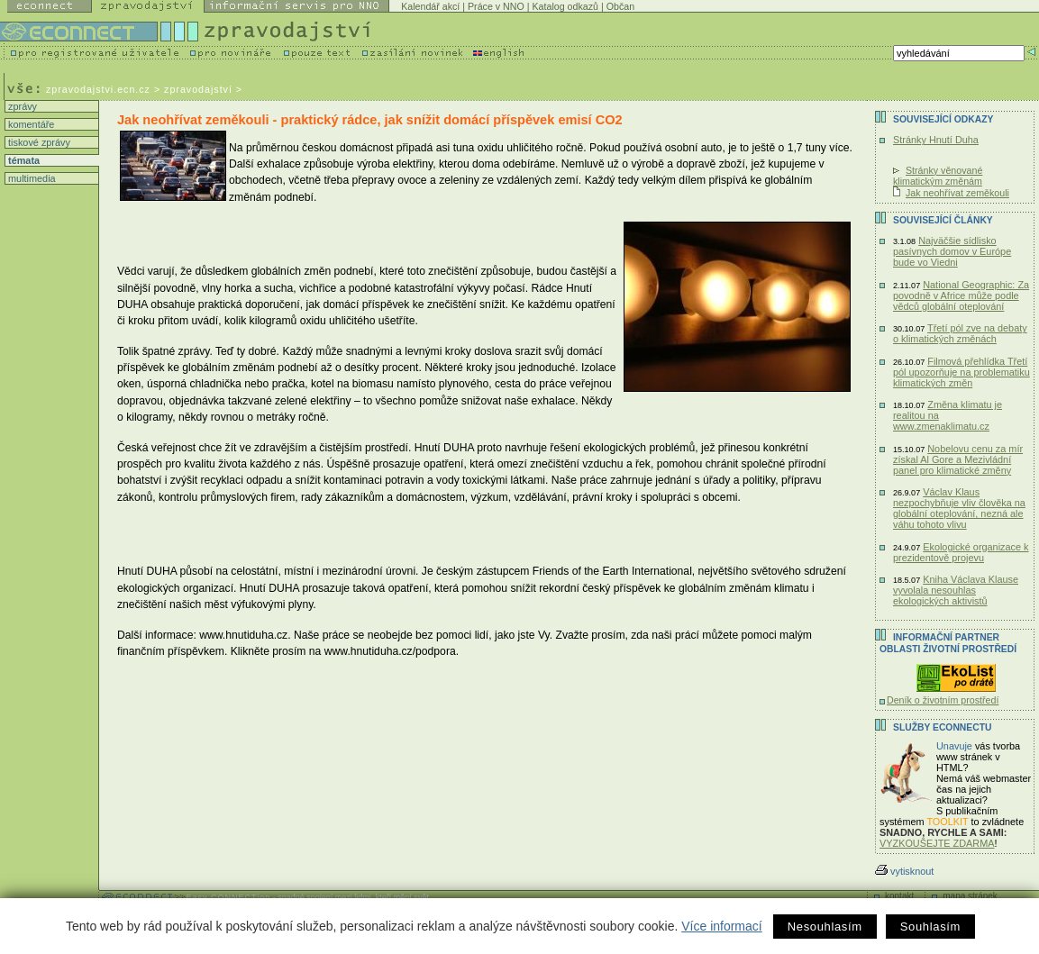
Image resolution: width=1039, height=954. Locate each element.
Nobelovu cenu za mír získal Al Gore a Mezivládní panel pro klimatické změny (958, 459)
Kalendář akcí (430, 6)
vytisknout (904, 871)
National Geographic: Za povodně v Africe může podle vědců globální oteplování (961, 295)
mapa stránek (970, 896)
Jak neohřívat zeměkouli (957, 192)
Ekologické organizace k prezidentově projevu (961, 552)
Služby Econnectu (942, 727)
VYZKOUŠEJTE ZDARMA (937, 843)
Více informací (721, 926)
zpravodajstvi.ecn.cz (98, 89)
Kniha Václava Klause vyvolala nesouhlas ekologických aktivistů (955, 590)
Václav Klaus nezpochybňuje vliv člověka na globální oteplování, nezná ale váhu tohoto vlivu (959, 508)
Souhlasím (930, 926)
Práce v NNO (496, 6)
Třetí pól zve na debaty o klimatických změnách (960, 333)
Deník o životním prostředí (942, 700)
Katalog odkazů (565, 6)
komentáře (29, 124)
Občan (620, 6)
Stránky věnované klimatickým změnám (937, 175)
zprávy (21, 106)
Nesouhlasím (825, 926)
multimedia (30, 178)
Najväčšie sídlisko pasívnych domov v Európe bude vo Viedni (952, 251)
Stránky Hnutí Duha (936, 139)
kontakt (899, 896)
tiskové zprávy (37, 142)
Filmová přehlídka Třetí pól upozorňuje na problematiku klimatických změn (961, 372)
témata (22, 160)
